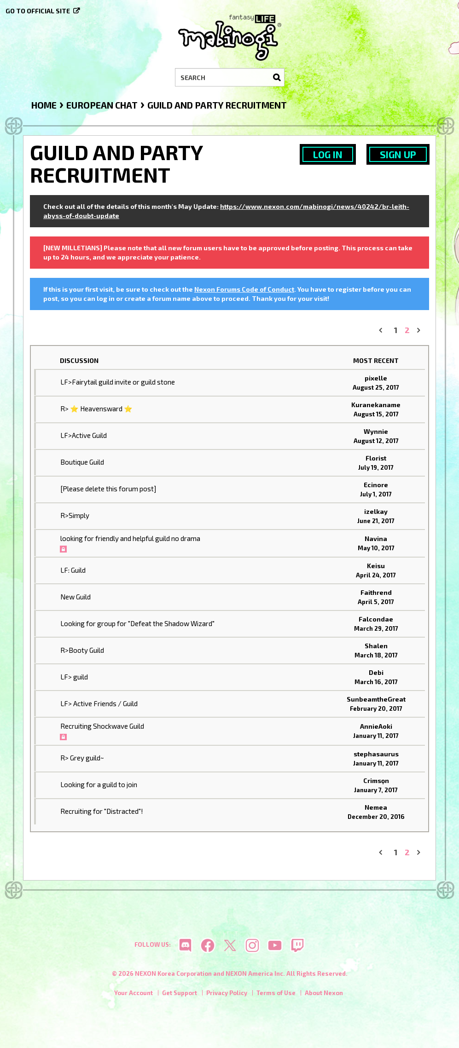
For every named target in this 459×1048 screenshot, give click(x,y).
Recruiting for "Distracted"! (101, 811)
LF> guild (74, 677)
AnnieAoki (376, 726)
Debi (376, 672)
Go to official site (38, 11)
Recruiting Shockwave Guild (102, 726)
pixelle (376, 378)
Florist (376, 458)
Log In (328, 154)
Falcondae (376, 619)
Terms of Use (276, 992)
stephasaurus (376, 754)
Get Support (179, 992)
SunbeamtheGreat (376, 699)
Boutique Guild (82, 462)
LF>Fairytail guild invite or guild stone (117, 382)
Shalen (376, 646)
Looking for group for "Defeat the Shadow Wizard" (137, 623)
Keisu (376, 566)
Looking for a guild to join (98, 784)
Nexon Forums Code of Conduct (244, 289)
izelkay (376, 511)
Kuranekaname (376, 405)
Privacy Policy (226, 992)
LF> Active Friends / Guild (99, 703)
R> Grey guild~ (82, 758)
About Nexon (324, 992)
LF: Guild (73, 570)
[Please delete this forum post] (108, 488)
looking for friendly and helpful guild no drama (130, 538)
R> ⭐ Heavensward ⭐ (96, 408)
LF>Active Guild (83, 435)
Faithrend (376, 592)
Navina (376, 538)
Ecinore (376, 485)
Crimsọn (376, 780)
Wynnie (376, 431)
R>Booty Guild (82, 650)
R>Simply (74, 515)
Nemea (376, 807)
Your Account (133, 992)
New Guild (75, 597)
